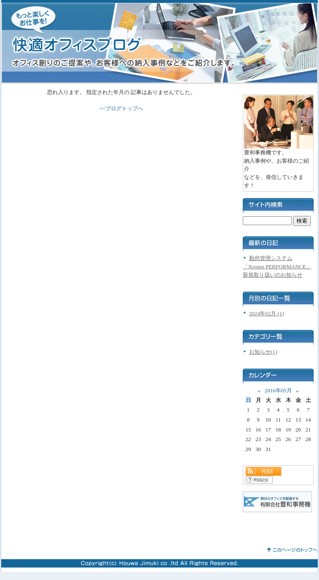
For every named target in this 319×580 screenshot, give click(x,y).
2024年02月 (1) (266, 313)
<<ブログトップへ (122, 108)
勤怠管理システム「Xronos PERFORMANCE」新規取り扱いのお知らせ (277, 266)
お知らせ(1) (263, 352)
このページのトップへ (292, 550)
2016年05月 (278, 390)
